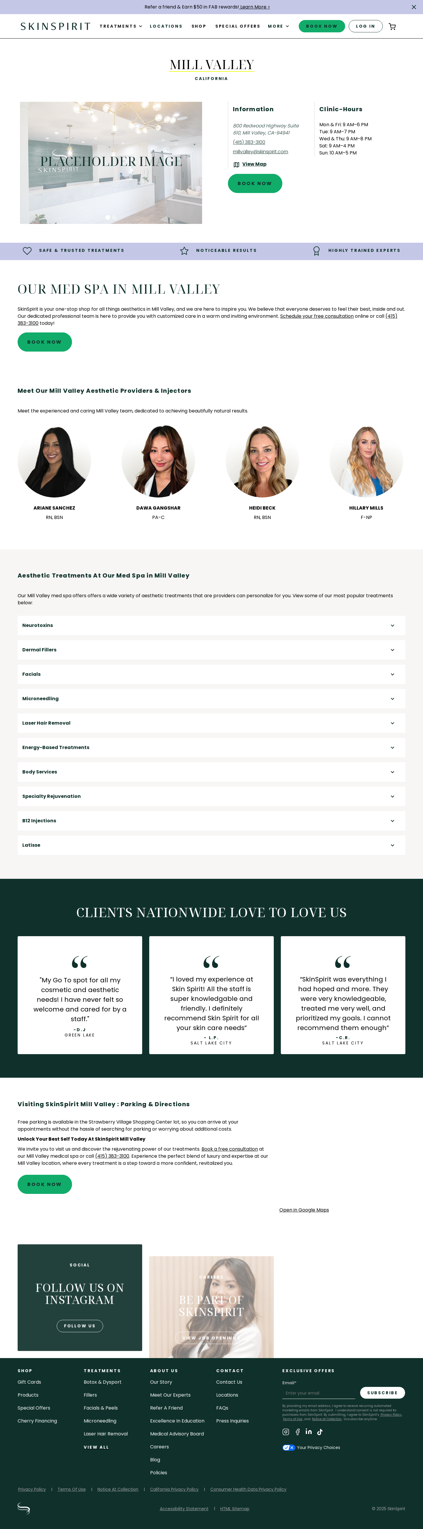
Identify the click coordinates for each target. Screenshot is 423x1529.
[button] (413, 7)
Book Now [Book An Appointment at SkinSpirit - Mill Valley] (255, 183)
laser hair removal (106, 1433)
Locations (166, 26)
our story (161, 1382)
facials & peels (101, 1408)
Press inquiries (232, 1420)
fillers (90, 1395)
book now (322, 26)
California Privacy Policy (174, 1489)
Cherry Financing (37, 1420)
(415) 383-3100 (249, 142)
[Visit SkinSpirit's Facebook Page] (297, 1433)
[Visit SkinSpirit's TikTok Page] (319, 1433)
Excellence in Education (177, 1420)
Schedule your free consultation (317, 316)
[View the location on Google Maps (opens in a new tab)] (249, 164)
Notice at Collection (327, 1419)
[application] (342, 1153)
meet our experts (170, 1395)
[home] (55, 26)
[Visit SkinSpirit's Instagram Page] (285, 1433)
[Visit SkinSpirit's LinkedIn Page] (309, 1433)
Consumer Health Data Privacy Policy (248, 1489)
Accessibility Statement (184, 1509)
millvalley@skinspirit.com (260, 151)
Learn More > (254, 7)
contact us (229, 1382)
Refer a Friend (166, 1408)
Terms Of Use (72, 1489)
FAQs (222, 1408)
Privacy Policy (391, 1414)
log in (365, 26)
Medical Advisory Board (177, 1433)
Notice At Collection (118, 1489)
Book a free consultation (230, 1149)
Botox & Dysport (103, 1382)
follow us (80, 1348)
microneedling (100, 1420)
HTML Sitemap (234, 1509)
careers (159, 1446)
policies (158, 1472)
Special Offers (34, 1408)
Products (28, 1395)
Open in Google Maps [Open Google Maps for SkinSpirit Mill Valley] (304, 1210)
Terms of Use (292, 1419)
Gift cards (29, 1382)
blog (155, 1459)
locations (227, 1395)
